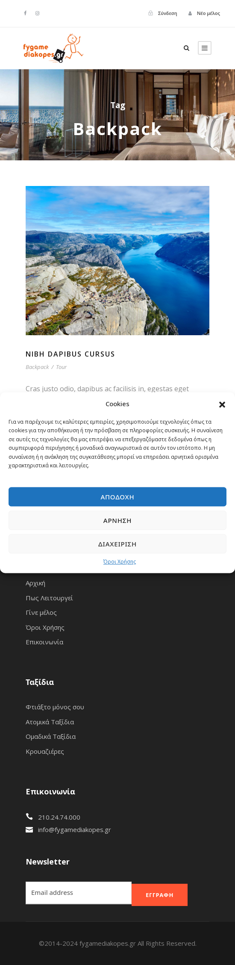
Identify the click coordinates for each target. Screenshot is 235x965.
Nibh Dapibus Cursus (70, 354)
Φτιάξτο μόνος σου (55, 706)
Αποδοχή (117, 497)
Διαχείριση (117, 544)
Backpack (37, 367)
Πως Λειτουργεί (49, 597)
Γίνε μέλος (41, 612)
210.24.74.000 (59, 817)
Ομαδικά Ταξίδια (51, 736)
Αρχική (35, 582)
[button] (222, 404)
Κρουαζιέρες (45, 751)
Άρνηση (117, 520)
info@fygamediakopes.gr (74, 829)
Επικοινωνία (44, 641)
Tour (61, 367)
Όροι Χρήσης (119, 562)
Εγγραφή (159, 895)
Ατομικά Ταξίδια (50, 721)
